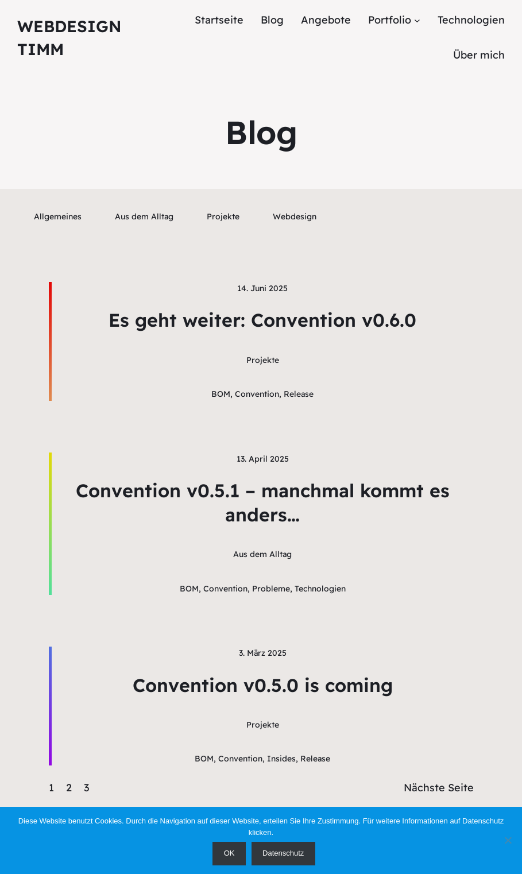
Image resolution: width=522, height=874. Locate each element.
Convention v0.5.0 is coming (263, 685)
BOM (220, 394)
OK (229, 853)
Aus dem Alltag (144, 216)
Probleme (271, 588)
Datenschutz (283, 853)
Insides (281, 758)
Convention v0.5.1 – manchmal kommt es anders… (263, 502)
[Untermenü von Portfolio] (417, 20)
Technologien (320, 588)
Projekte (223, 216)
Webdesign (294, 216)
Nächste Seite (439, 787)
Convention (257, 394)
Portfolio (389, 19)
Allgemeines (58, 216)
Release (299, 394)
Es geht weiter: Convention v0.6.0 (262, 319)
